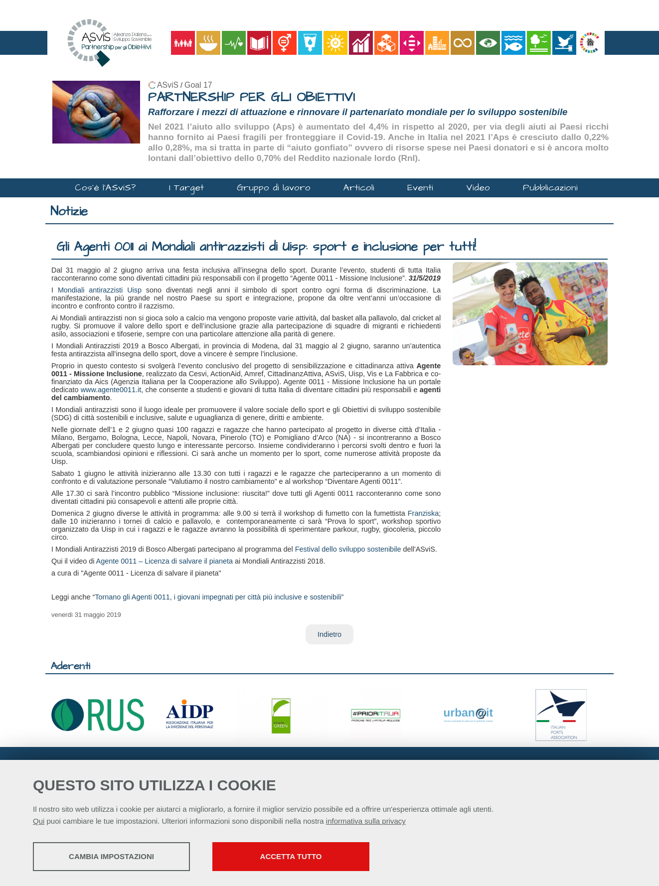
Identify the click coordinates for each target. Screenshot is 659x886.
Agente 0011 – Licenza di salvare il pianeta (164, 561)
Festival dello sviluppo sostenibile (348, 549)
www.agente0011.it (111, 390)
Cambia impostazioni (111, 856)
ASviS (167, 85)
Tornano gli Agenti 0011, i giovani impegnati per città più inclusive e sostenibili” (219, 597)
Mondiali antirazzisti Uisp (100, 290)
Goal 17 (198, 85)
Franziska (423, 513)
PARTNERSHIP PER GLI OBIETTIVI (251, 97)
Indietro (329, 634)
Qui (38, 821)
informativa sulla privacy (366, 821)
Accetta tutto (291, 856)
